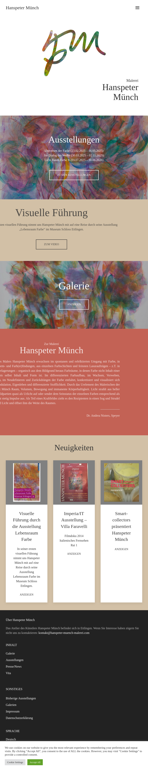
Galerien (11, 704)
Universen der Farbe (57, 150)
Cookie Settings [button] (15, 762)
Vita (8, 673)
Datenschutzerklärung (19, 718)
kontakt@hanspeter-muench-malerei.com (64, 632)
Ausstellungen (15, 660)
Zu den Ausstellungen (74, 175)
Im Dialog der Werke (57, 155)
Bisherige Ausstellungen (21, 698)
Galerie (10, 653)
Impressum (12, 711)
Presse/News (14, 666)
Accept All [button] (35, 762)
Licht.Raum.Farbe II (57, 160)
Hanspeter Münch (22, 7)
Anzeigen (74, 304)
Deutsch (11, 739)
